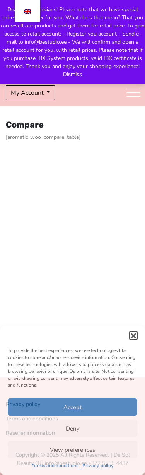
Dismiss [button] (72, 74)
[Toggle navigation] (133, 93)
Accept (72, 407)
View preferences (72, 450)
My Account (28, 93)
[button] (133, 335)
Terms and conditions (55, 465)
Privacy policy (98, 465)
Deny (73, 428)
